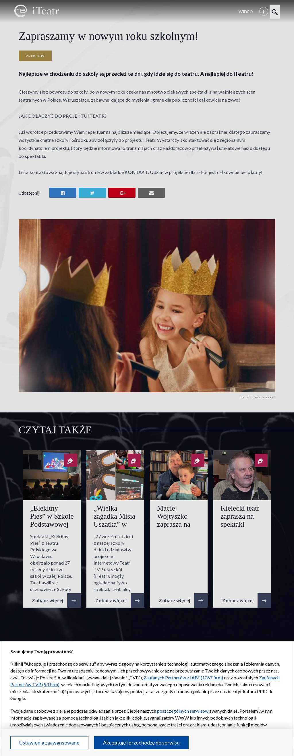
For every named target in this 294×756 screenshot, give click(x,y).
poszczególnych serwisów (182, 711)
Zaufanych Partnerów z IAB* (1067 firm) (183, 677)
